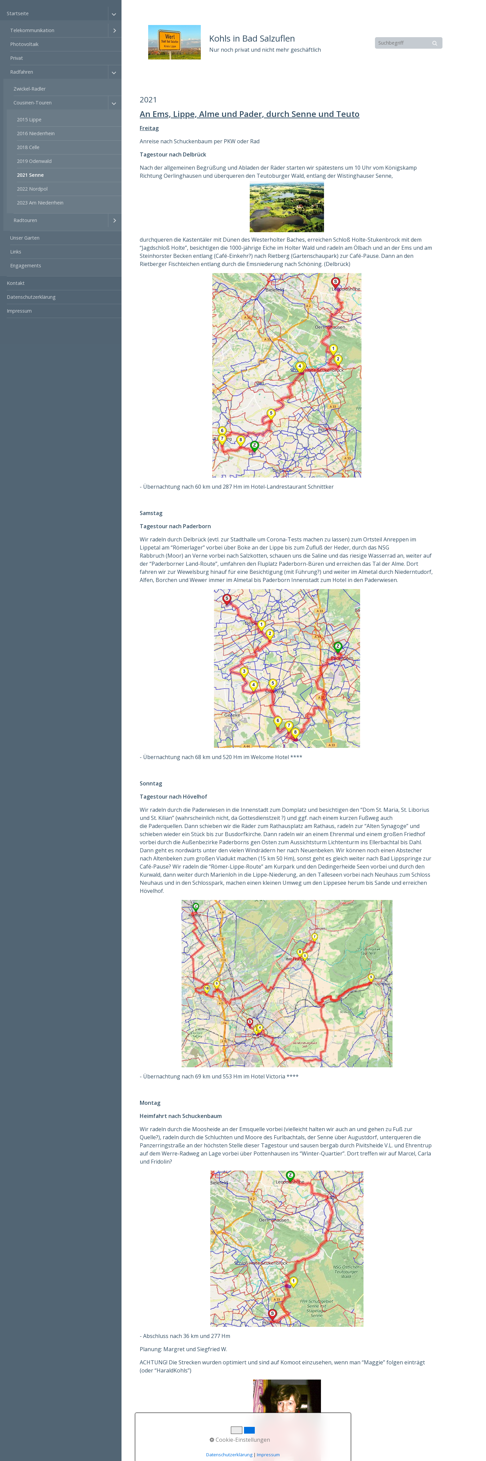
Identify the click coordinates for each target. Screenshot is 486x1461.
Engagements (25, 265)
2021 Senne (30, 175)
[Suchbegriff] (408, 43)
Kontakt (16, 283)
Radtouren (25, 220)
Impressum (19, 311)
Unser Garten (24, 238)
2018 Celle (28, 147)
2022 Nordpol (32, 189)
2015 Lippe (29, 119)
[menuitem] (61, 141)
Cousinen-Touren (33, 102)
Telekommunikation (32, 30)
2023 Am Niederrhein (40, 202)
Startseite (18, 13)
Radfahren (21, 72)
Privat (16, 58)
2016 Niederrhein (36, 133)
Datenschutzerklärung (31, 297)
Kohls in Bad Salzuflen (252, 38)
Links (15, 251)
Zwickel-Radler (30, 89)
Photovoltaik (24, 44)
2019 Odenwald (34, 161)
